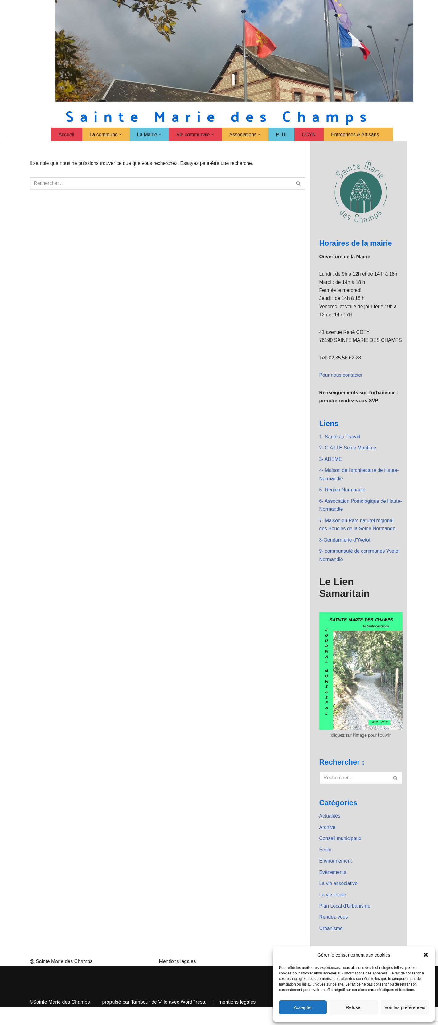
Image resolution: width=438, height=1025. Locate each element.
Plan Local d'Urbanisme (345, 923)
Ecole (325, 866)
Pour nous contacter (341, 386)
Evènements (333, 889)
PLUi (281, 134)
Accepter (303, 1007)
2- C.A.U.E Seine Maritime (348, 460)
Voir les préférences (404, 1007)
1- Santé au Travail (340, 448)
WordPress (193, 1019)
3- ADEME (330, 471)
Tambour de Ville (149, 1019)
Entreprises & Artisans (356, 134)
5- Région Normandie (342, 503)
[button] (426, 955)
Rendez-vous (333, 934)
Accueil (65, 134)
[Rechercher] (161, 183)
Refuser (354, 1007)
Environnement (336, 877)
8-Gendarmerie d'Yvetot (345, 554)
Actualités (330, 831)
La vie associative (338, 900)
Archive (327, 843)
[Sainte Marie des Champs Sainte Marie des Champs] (219, 116)
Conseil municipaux (340, 854)
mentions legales (237, 1019)
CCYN (309, 134)
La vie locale (333, 911)
